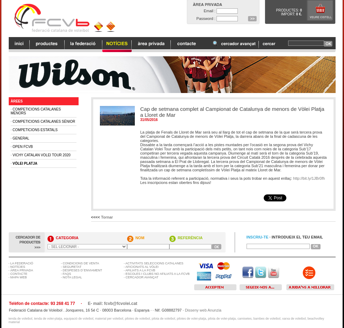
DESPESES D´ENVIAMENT (82, 270)
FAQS (67, 274)
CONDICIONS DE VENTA (81, 263)
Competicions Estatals (35, 130)
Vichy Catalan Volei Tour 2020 (42, 155)
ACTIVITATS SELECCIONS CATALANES (154, 263)
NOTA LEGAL (72, 277)
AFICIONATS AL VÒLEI (142, 267)
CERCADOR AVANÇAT (142, 277)
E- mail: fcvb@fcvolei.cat (112, 303)
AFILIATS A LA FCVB (140, 270)
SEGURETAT (72, 267)
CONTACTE (19, 274)
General (21, 138)
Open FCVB (23, 147)
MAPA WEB (18, 277)
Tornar (107, 217)
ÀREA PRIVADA (21, 270)
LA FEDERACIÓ (22, 263)
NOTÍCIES (17, 267)
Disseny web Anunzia (203, 310)
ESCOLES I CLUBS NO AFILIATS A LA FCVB (158, 274)
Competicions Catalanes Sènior (44, 121)
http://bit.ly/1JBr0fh (309, 178)
